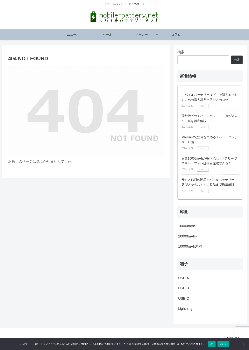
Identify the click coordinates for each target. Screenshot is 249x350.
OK (211, 343)
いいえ (223, 343)
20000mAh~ (187, 236)
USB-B (183, 288)
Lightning (185, 309)
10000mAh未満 (190, 246)
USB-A (183, 278)
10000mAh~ (187, 226)
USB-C (183, 298)
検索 (180, 52)
